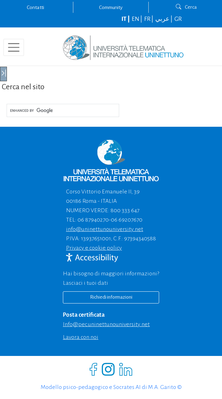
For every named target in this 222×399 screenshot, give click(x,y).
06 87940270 (93, 220)
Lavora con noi (80, 337)
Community (111, 7)
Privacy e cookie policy (94, 248)
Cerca (186, 7)
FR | (149, 19)
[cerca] (62, 110)
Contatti (35, 7)
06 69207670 (126, 220)
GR (178, 19)
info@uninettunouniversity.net (104, 229)
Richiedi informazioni (111, 297)
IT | (126, 19)
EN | (137, 19)
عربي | (164, 19)
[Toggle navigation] (13, 47)
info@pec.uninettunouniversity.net (106, 324)
